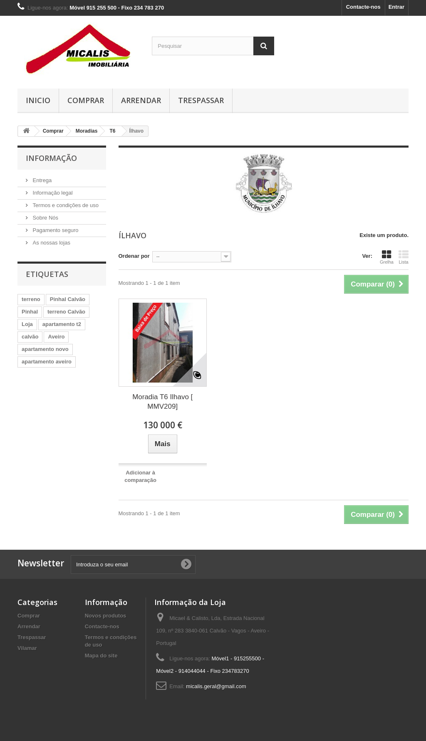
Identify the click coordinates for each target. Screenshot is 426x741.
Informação (51, 158)
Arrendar (141, 100)
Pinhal (30, 312)
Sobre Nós (44, 218)
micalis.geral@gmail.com (216, 686)
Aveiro (56, 336)
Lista (404, 256)
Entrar (396, 7)
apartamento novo (45, 349)
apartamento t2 (61, 324)
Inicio (38, 100)
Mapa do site (101, 655)
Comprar (85, 100)
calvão (30, 336)
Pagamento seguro (54, 230)
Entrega (41, 180)
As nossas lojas (50, 243)
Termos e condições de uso (65, 205)
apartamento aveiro (47, 361)
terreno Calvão (66, 312)
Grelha (387, 256)
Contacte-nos (363, 7)
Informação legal (52, 193)
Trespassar (201, 100)
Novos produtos (105, 616)
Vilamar (27, 648)
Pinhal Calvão (67, 299)
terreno (31, 299)
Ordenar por (134, 256)
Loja (27, 324)
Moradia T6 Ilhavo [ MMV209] (162, 401)
